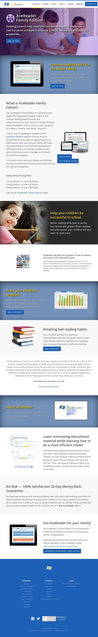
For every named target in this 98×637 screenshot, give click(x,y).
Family (49, 589)
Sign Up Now (13, 41)
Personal (49, 591)
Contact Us (91, 4)
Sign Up (79, 4)
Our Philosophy (27, 589)
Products (36, 4)
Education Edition (14, 136)
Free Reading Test (68, 161)
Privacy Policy (71, 586)
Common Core (27, 596)
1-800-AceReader (46, 628)
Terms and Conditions (71, 583)
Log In (70, 4)
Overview (49, 583)
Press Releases (27, 599)
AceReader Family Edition (29, 192)
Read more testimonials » (49, 386)
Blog (62, 4)
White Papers (26, 594)
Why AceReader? (15, 312)
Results (46, 4)
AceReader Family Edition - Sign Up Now (62, 551)
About (54, 4)
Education (49, 586)
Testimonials (27, 591)
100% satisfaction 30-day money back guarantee (60, 546)
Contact (27, 604)
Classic (49, 594)
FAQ (49, 596)
